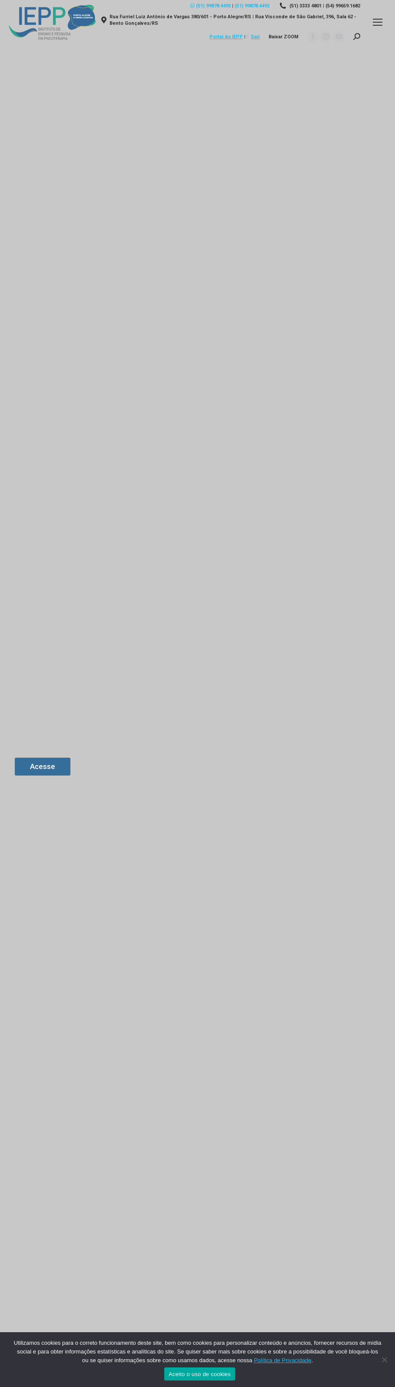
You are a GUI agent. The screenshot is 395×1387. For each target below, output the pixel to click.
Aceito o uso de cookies (200, 1374)
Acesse (42, 766)
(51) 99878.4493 (210, 6)
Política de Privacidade (282, 1360)
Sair (253, 37)
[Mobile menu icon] (377, 22)
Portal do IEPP (226, 37)
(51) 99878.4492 (252, 6)
